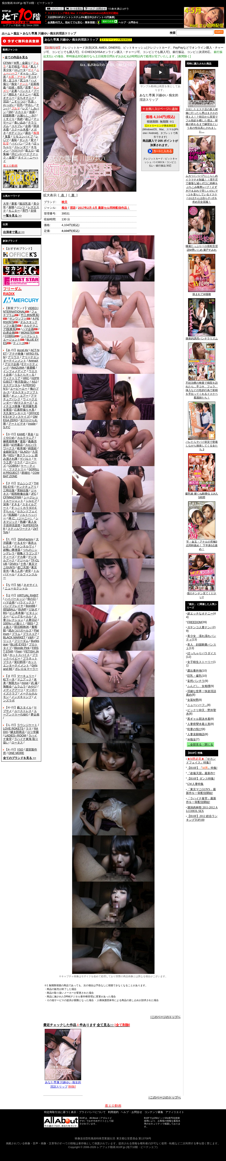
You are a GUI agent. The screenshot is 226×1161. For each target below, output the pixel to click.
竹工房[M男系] (30, 315)
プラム (16, 634)
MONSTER (28, 332)
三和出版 (9, 490)
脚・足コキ (10, 80)
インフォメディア (14, 371)
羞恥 (14, 140)
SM (10, 112)
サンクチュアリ (26, 486)
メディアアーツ (13, 690)
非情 (33, 210)
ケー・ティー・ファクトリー (19, 467)
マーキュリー (25, 676)
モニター (14, 210)
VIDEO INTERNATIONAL (20, 309)
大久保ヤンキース (14, 413)
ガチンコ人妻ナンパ (200, 627)
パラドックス (25, 602)
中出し (29, 105)
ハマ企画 (28, 329)
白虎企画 (9, 332)
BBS (30, 623)
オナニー (25, 94)
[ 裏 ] (73, 195)
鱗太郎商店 (17, 732)
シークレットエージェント (20, 499)
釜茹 (23, 441)
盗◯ (28, 119)
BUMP (22, 609)
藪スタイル (24, 707)
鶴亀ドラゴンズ (27, 553)
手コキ (32, 77)
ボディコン (15, 133)
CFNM (7, 62)
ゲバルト (26, 458)
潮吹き (12, 94)
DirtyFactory (25, 539)
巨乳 (20, 105)
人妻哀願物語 (196, 734)
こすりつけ (18, 101)
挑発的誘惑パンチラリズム (202, 337)
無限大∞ (13, 683)
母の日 (31, 598)
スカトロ (21, 112)
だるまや (20, 542)
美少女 (7, 70)
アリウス (13, 357)
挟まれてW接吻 (201, 293)
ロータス (17, 742)
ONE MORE (16, 753)
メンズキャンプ (21, 697)
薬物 (11, 207)
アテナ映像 (16, 353)
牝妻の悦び (194, 729)
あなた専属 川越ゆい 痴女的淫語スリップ (63, 1083)
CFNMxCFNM (12, 497)
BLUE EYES (18, 644)
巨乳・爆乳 (194, 675)
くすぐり (9, 119)
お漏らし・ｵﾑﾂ (26, 115)
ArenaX (33, 360)
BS (5, 613)
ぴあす (33, 609)
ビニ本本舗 (16, 613)
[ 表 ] (62, 195)
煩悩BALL (9, 609)
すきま (15, 504)
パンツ (20, 207)
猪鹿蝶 (31, 367)
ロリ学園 (33, 732)
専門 (25, 210)
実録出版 (23, 490)
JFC (33, 493)
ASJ (34, 381)
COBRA (10, 336)
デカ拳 (21, 556)
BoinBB (30, 605)
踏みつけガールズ (20, 630)
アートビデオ (17, 423)
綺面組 (32, 448)
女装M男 (192, 699)
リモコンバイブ (23, 136)
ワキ (28, 143)
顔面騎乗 (9, 115)
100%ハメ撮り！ (14, 623)
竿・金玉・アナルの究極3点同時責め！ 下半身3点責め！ (202, 544)
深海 (6, 504)
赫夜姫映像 (10, 441)
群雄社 (25, 472)
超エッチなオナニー (200, 613)
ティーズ (19, 343)
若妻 (28, 87)
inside (32, 423)
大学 (6, 203)
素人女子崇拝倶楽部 (20, 523)
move (24, 683)
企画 (28, 126)
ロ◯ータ (20, 70)
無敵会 (7, 686)
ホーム (6, 33)
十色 (23, 563)
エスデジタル (11, 385)
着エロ (29, 150)
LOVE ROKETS (13, 728)
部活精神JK (21, 627)
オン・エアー (20, 395)
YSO (20, 749)
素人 (33, 66)
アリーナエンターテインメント (21, 358)
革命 (30, 434)
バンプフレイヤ (13, 605)
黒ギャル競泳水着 (198, 718)
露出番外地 (194, 670)
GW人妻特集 (195, 784)
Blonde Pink (22, 648)
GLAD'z (25, 451)
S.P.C (6, 427)
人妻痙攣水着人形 (198, 724)
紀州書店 (17, 444)
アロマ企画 (12, 364)
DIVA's (13, 563)
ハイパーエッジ (15, 598)
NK (19, 584)
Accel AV (22, 350)
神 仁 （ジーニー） (20, 518)
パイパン (17, 143)
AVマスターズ (23, 402)
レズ (25, 108)
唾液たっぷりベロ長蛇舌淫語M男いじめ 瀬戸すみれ (202, 246)
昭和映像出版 (20, 493)
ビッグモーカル (21, 616)
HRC (26, 378)
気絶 (20, 119)
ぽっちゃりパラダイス (201, 653)
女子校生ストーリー (200, 662)
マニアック (24, 679)
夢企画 (35, 714)
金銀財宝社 (10, 451)
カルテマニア (25, 437)
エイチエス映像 (20, 404)
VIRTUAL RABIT (27, 595)
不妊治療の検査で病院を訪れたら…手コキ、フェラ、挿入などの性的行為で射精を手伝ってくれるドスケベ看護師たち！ (202, 389)
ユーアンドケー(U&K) (20, 712)
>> (12, 215)
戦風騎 (12, 514)
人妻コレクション (20, 618)
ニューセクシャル (16, 588)
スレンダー (21, 147)
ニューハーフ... (197, 705)
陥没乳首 (25, 203)
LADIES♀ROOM (15, 735)
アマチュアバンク (20, 397)
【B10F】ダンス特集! (201, 778)
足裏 (14, 91)
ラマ (29, 728)
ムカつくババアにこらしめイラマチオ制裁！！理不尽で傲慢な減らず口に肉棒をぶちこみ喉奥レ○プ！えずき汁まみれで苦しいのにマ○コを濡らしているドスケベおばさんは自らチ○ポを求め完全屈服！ (202, 187)
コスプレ (17, 126)
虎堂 (28, 570)
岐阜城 (21, 448)
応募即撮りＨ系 (24, 409)
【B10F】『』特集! (202, 767)
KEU (11, 455)
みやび (32, 686)
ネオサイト (30, 584)
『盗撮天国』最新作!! (201, 773)
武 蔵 (34, 683)
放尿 (32, 112)
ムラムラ (20, 686)
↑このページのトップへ (165, 1017)
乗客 (14, 203)
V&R (31, 637)
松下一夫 (9, 679)
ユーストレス (23, 711)
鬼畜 (8, 136)
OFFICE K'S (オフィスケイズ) (21, 415)
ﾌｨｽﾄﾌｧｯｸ (17, 150)
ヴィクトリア (11, 378)
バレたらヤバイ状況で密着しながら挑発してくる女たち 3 (202, 444)
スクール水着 (20, 129)
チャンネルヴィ (24, 546)
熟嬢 (23, 521)
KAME (21, 434)
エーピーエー (18, 388)
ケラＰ (18, 462)
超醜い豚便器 (11, 549)
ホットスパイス (19, 655)
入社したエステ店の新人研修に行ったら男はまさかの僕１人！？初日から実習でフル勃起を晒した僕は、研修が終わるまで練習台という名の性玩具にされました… (202, 119)
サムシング (24, 483)
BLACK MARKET (14, 637)
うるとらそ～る (24, 374)
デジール (23, 560)
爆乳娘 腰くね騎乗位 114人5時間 (201, 494)
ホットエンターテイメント (20, 663)
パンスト (25, 91)
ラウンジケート (27, 725)
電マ (33, 140)
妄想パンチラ (196, 681)
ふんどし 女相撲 (198, 686)
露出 (28, 133)
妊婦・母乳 (15, 87)
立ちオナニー (25, 98)
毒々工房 (17, 570)
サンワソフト (18, 318)
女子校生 (14, 66)
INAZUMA (17, 367)
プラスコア (30, 634)
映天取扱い (22, 381)
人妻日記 (31, 620)
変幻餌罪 (20, 662)
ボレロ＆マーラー (26, 669)
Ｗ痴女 (191, 739)
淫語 (6, 101)
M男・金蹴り (22, 62)
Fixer (18, 651)
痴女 (16, 33)
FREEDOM (194, 622)
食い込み (20, 122)
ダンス (23, 140)
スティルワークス (19, 528)
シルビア (31, 500)
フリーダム (21, 641)
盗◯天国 (23, 567)
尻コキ (24, 80)
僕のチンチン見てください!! (201, 594)
